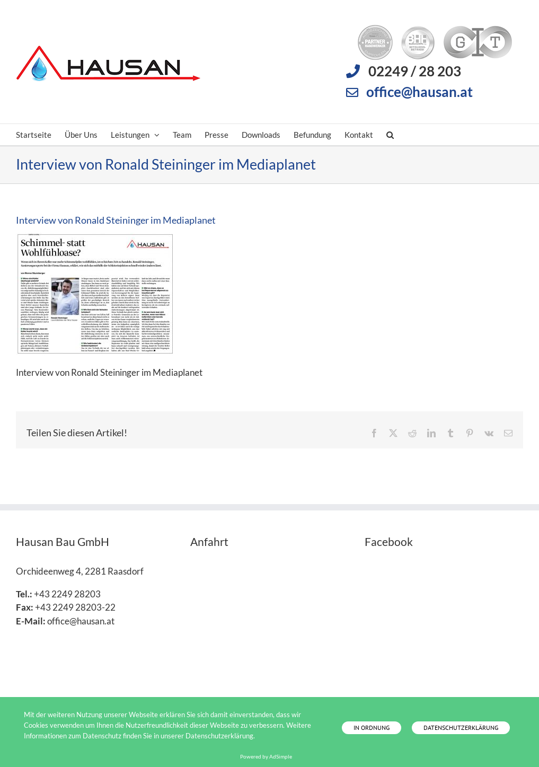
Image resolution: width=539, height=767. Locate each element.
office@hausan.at (419, 91)
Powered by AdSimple (266, 756)
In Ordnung (372, 727)
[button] (390, 134)
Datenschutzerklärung (460, 727)
